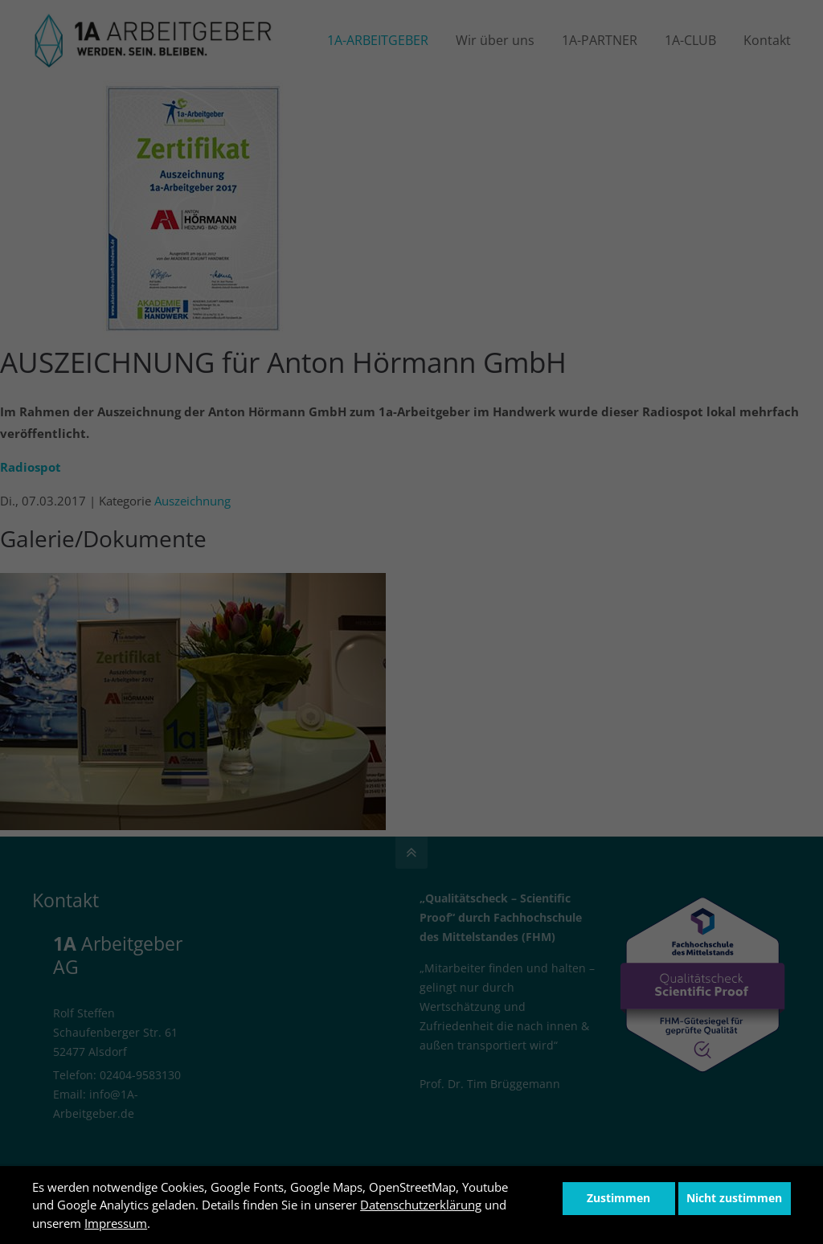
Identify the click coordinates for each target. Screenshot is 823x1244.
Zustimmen (618, 1198)
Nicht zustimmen (734, 1198)
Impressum (115, 1223)
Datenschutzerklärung (420, 1205)
